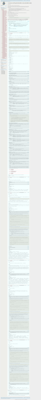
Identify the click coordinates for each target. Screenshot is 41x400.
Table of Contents (2, 7)
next (26, 0)
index (29, 0)
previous (24, 0)
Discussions (4, 68)
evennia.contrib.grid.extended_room (19, 0)
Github (1, 67)
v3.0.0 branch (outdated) (3, 72)
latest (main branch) (2, 70)
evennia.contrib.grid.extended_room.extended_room (5, 1)
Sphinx (25, 399)
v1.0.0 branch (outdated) (3, 73)
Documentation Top (2, 66)
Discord (1, 68)
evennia (6, 0)
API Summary (4, 0)
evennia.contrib (10, 0)
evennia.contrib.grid (14, 0)
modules (28, 0)
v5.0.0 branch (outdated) (3, 71)
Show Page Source (2, 64)
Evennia (1, 0)
